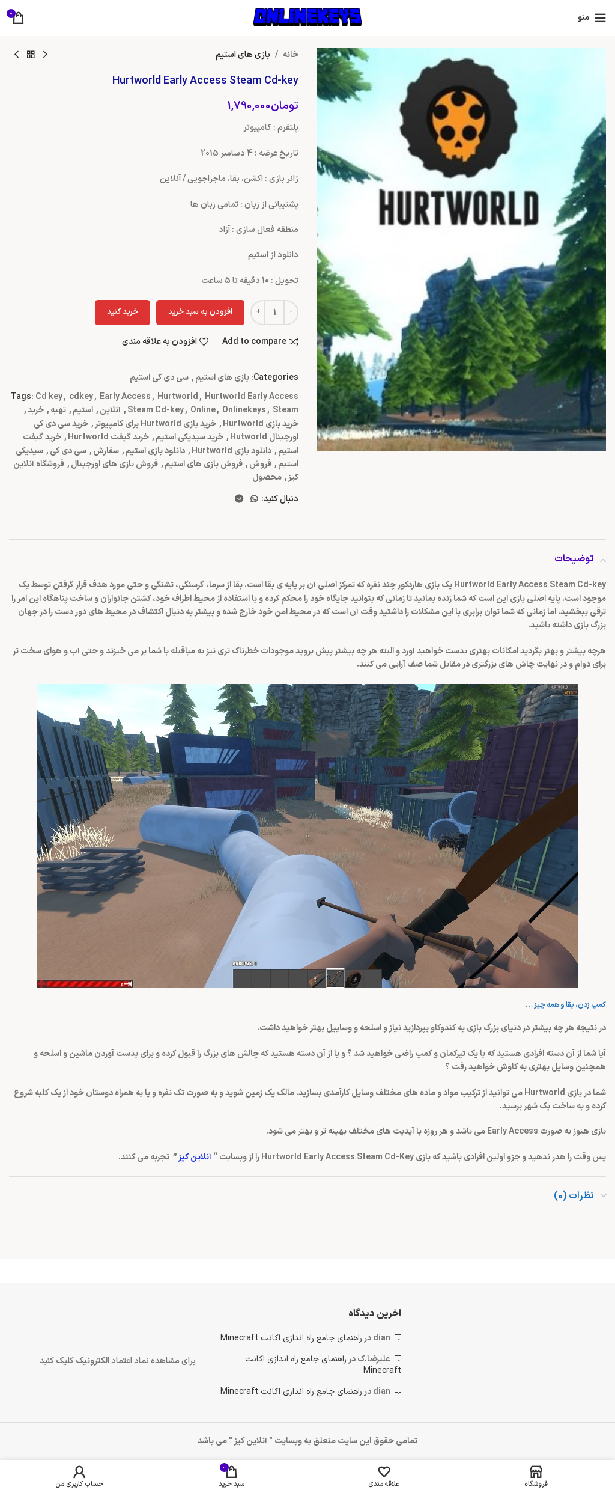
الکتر (102, 1361)
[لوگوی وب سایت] (307, 17)
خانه (290, 55)
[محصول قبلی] (45, 55)
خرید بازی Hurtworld (260, 424)
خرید (36, 410)
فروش (260, 464)
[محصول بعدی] (16, 55)
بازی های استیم (243, 55)
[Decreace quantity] (290, 312)
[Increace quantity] (257, 312)
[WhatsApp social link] (254, 499)
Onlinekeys (244, 410)
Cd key (48, 397)
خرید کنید (122, 312)
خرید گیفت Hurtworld (108, 437)
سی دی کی (68, 451)
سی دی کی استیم (159, 377)
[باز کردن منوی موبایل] (592, 18)
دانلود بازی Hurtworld (231, 451)
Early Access (125, 397)
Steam (285, 410)
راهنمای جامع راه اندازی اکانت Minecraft (291, 1338)
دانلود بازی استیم (155, 451)
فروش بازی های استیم (204, 464)
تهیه (58, 410)
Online (203, 410)
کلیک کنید (58, 1361)
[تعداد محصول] (274, 312)
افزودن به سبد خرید (200, 312)
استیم (83, 410)
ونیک (85, 1361)
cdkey (81, 397)
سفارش (106, 451)
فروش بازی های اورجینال (114, 464)
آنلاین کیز (195, 1157)
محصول (267, 477)
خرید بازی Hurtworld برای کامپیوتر (155, 424)
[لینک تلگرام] (239, 499)
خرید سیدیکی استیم (189, 437)
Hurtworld (177, 397)
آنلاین (110, 410)
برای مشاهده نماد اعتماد (153, 1361)
